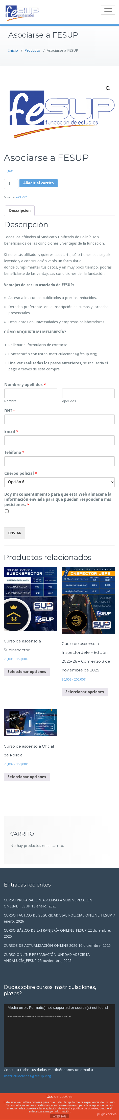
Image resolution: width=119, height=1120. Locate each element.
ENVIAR (14, 533)
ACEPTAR (59, 1116)
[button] (108, 88)
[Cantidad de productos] (11, 184)
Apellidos (69, 401)
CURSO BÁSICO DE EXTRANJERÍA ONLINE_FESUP (45, 930)
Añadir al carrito (38, 183)
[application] (59, 1035)
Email (11, 431)
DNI (9, 410)
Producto (32, 50)
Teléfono (14, 452)
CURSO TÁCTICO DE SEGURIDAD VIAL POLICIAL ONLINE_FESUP (58, 915)
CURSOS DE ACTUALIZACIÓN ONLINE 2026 (40, 945)
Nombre (10, 401)
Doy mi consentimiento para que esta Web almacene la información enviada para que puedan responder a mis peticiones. (57, 499)
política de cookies (85, 1108)
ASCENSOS (21, 197)
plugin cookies (106, 1114)
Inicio (13, 50)
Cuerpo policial (20, 473)
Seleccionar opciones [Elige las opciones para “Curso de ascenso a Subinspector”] (27, 671)
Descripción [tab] (20, 210)
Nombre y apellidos (25, 384)
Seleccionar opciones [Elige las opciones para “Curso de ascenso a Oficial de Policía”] (27, 777)
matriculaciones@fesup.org (27, 1076)
